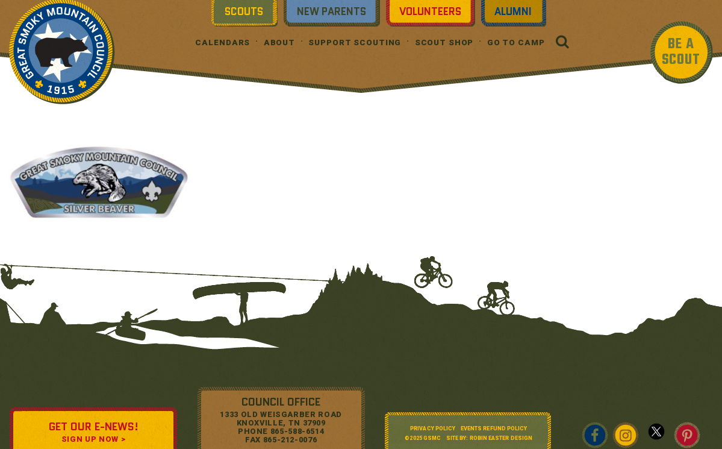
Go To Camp (516, 42)
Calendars (222, 42)
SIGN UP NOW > (93, 439)
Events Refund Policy (494, 428)
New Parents (331, 11)
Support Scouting (354, 42)
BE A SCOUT (681, 52)
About (279, 42)
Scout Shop (444, 42)
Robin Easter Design (501, 438)
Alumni (513, 11)
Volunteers (430, 11)
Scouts (244, 11)
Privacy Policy (432, 428)
